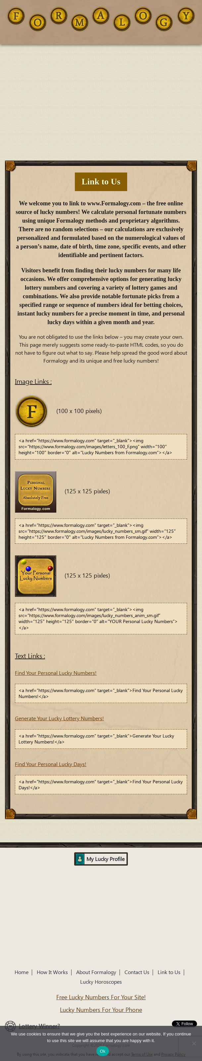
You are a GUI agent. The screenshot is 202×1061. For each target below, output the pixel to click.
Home (21, 972)
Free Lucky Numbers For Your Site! (101, 997)
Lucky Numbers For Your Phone (101, 1009)
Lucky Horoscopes (101, 982)
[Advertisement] (101, 94)
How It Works (52, 972)
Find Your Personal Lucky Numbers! (56, 673)
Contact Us (137, 972)
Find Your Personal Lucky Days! (50, 764)
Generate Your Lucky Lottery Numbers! (59, 718)
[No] (193, 1043)
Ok (102, 1051)
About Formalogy (96, 972)
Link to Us (169, 972)
